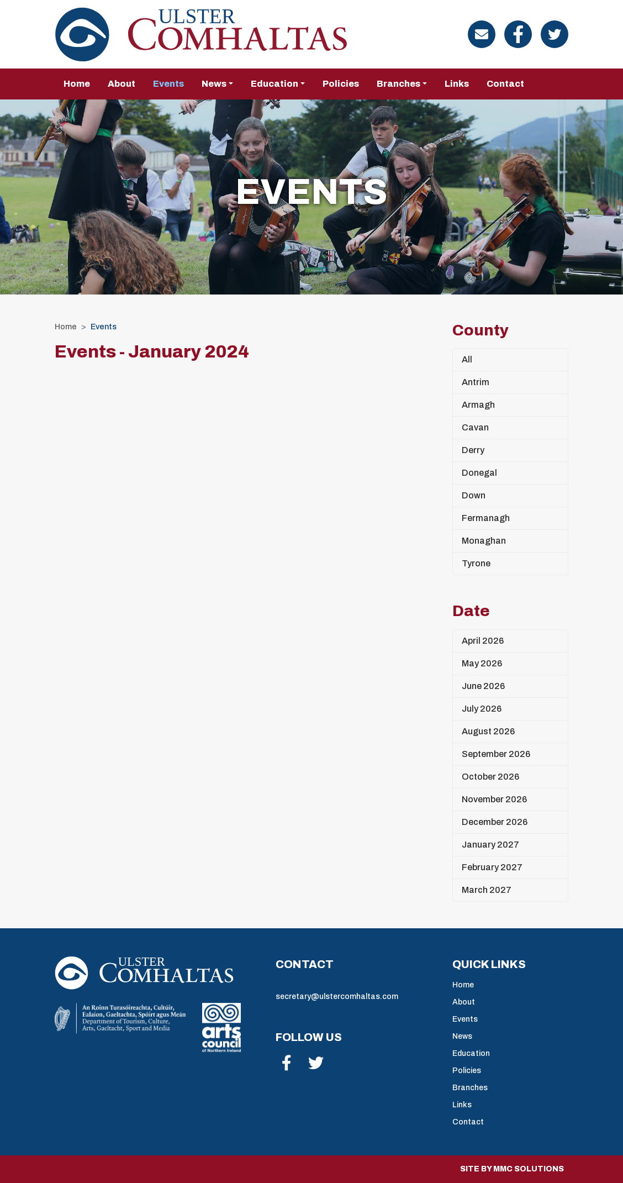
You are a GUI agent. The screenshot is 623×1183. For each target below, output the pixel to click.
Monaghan (484, 540)
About (121, 83)
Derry (473, 450)
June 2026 (483, 686)
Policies (341, 83)
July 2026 (481, 708)
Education (471, 1053)
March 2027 (486, 890)
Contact (505, 83)
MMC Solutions (528, 1169)
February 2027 (492, 867)
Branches (470, 1088)
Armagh (478, 404)
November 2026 (494, 799)
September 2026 (496, 754)
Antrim (475, 382)
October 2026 (490, 776)
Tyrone (476, 563)
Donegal (479, 472)
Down (473, 495)
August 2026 (488, 731)
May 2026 (482, 663)
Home (77, 83)
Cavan (475, 427)
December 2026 (494, 822)
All (467, 359)
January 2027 (490, 844)
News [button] (214, 83)
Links (457, 83)
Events (168, 83)
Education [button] (274, 83)
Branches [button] (398, 83)
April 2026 (483, 640)
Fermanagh (486, 518)
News (462, 1036)
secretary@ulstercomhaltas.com (337, 996)
